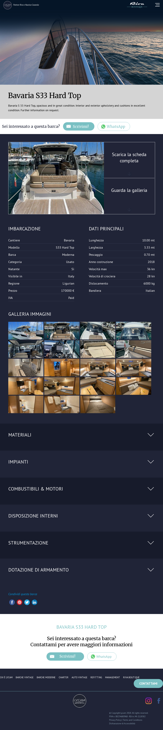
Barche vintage (25, 677)
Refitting (96, 677)
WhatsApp (116, 126)
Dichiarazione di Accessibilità (122, 723)
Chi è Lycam (6, 677)
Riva (21, 5)
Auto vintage (79, 677)
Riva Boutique (131, 677)
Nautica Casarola (32, 5)
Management (112, 677)
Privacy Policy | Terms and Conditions (125, 719)
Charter (63, 677)
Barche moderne (46, 677)
